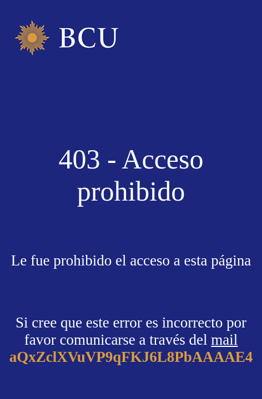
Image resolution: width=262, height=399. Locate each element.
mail (224, 339)
